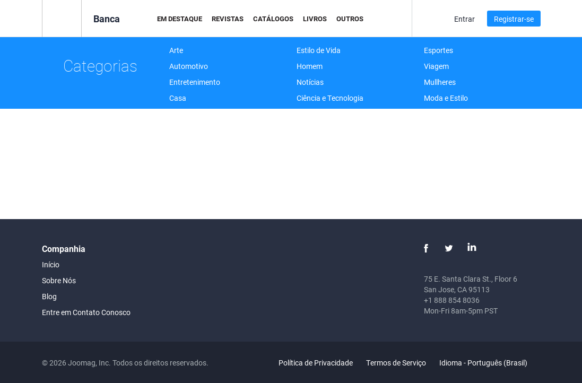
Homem (310, 66)
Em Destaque (179, 18)
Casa (177, 98)
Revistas (228, 18)
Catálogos (273, 18)
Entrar (464, 19)
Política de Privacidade (316, 363)
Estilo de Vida (319, 50)
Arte (176, 50)
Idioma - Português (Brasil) (489, 363)
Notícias (310, 82)
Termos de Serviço (396, 363)
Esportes (438, 50)
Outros (349, 18)
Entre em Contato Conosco (86, 312)
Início (50, 264)
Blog (49, 296)
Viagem (436, 66)
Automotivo (188, 66)
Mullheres (440, 82)
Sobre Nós (59, 280)
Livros (315, 18)
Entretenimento (194, 82)
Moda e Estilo (446, 98)
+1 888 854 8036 (452, 300)
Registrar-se (514, 19)
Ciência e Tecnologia (330, 98)
